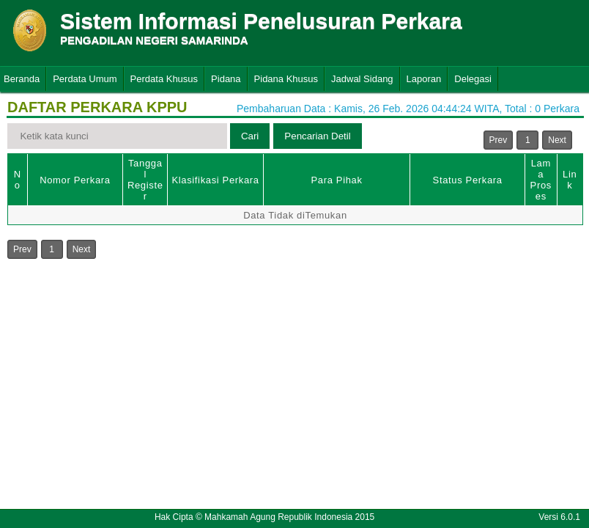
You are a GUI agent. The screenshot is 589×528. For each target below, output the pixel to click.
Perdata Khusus (164, 78)
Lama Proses (541, 180)
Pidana (225, 78)
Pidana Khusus (286, 78)
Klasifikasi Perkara (215, 180)
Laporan (424, 78)
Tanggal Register (145, 180)
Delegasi (473, 78)
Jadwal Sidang (362, 78)
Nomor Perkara (75, 180)
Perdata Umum (84, 78)
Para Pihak (337, 180)
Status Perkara (468, 180)
